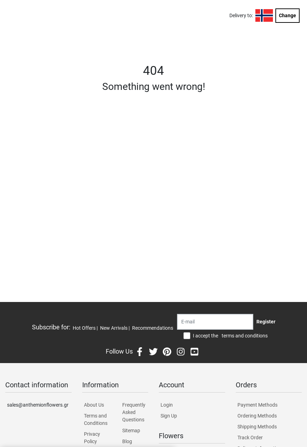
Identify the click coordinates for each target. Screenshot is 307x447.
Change (287, 15)
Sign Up (169, 416)
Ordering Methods (257, 416)
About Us (94, 405)
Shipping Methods (257, 426)
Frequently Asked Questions (133, 412)
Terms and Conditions (95, 419)
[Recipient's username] (215, 322)
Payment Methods (257, 405)
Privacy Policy (92, 437)
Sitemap (131, 430)
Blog (127, 441)
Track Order (250, 437)
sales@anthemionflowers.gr (37, 405)
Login (167, 405)
